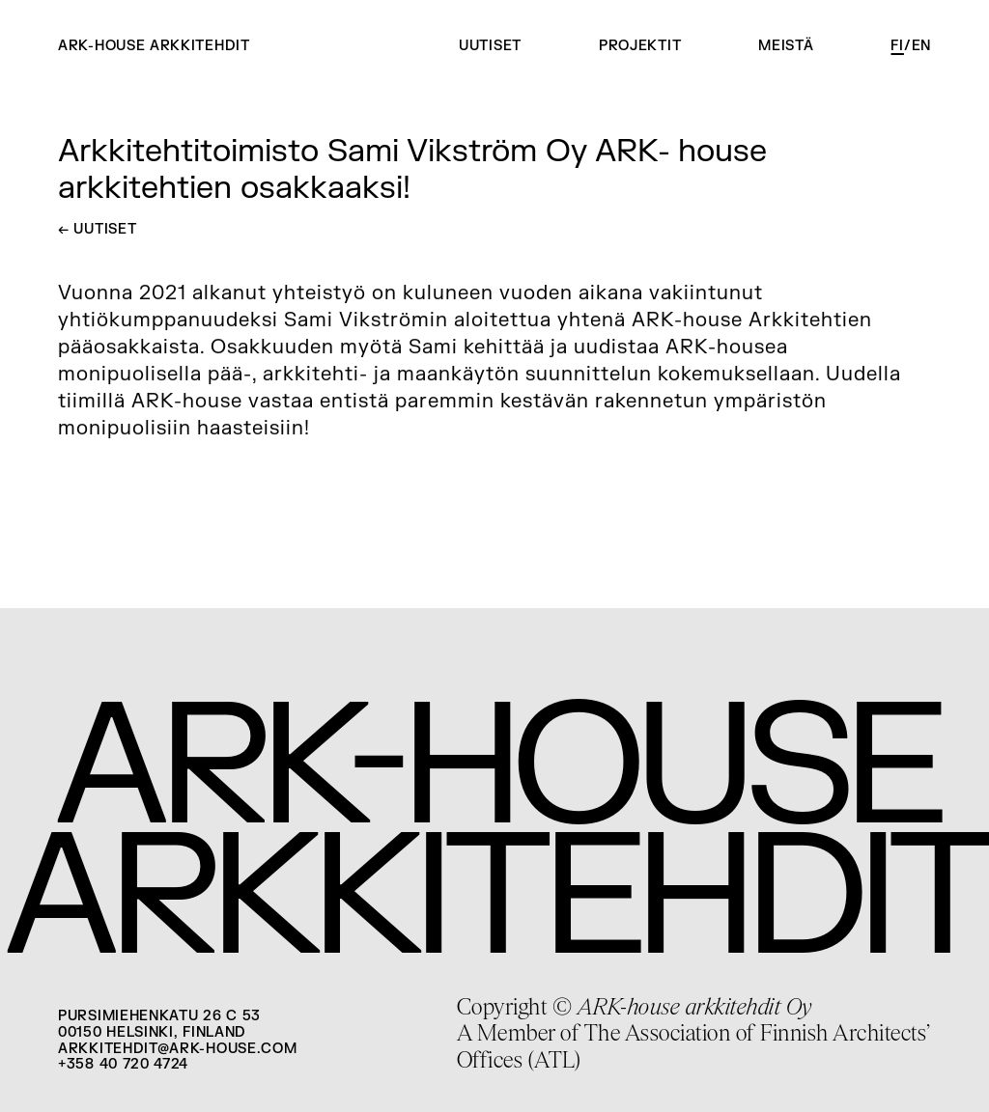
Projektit (640, 46)
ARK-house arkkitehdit (154, 46)
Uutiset (490, 46)
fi (896, 46)
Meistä (785, 46)
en (921, 46)
